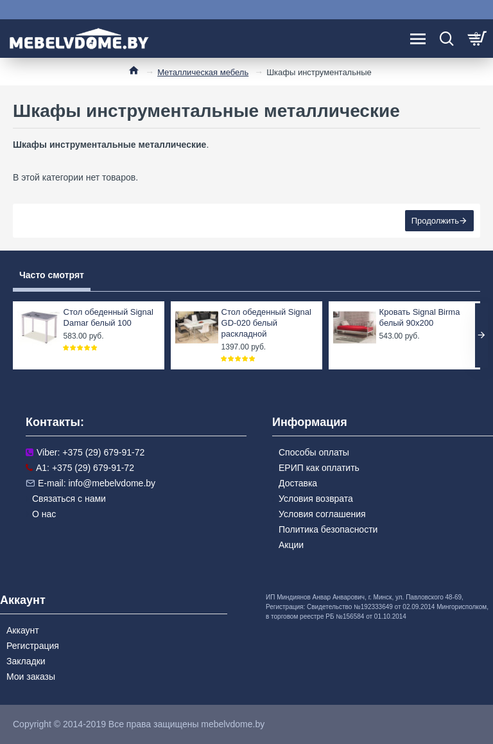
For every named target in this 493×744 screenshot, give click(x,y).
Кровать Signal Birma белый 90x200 (419, 317)
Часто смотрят (51, 275)
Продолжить (435, 221)
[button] (481, 335)
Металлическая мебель (202, 72)
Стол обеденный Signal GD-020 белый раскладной (266, 323)
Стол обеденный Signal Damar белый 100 (108, 317)
